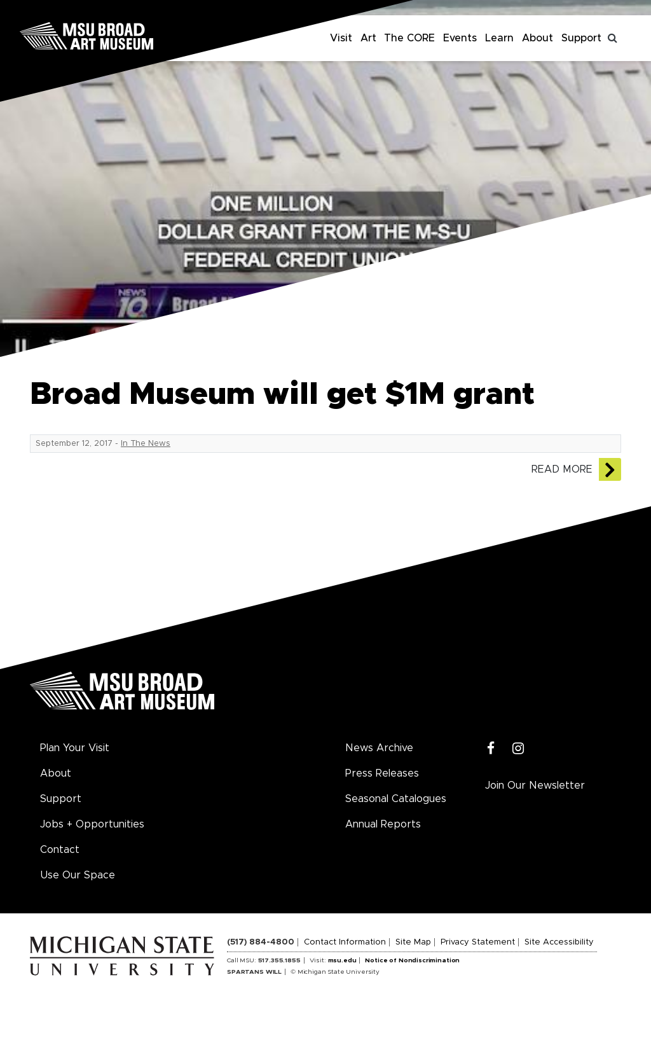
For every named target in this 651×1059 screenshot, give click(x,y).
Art (368, 38)
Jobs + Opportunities (92, 824)
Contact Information (345, 942)
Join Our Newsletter (535, 785)
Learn (499, 38)
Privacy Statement (478, 942)
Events (460, 38)
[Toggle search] (612, 38)
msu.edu (342, 960)
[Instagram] (518, 749)
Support (581, 38)
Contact (59, 850)
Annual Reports (383, 824)
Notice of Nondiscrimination (412, 960)
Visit (341, 38)
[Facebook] (491, 749)
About (537, 38)
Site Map (413, 942)
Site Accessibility (559, 942)
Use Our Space (77, 875)
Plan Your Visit (74, 748)
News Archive (379, 748)
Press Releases (382, 773)
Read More (562, 469)
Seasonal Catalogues (395, 799)
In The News (145, 444)
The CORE (409, 38)
